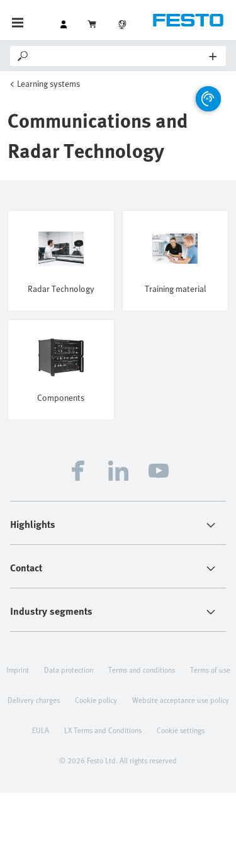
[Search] (120, 56)
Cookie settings (181, 730)
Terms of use (210, 669)
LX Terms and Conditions (103, 730)
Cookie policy (96, 699)
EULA (40, 730)
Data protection (68, 669)
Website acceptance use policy (180, 699)
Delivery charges (34, 699)
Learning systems (48, 83)
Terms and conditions (141, 669)
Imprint (17, 669)
